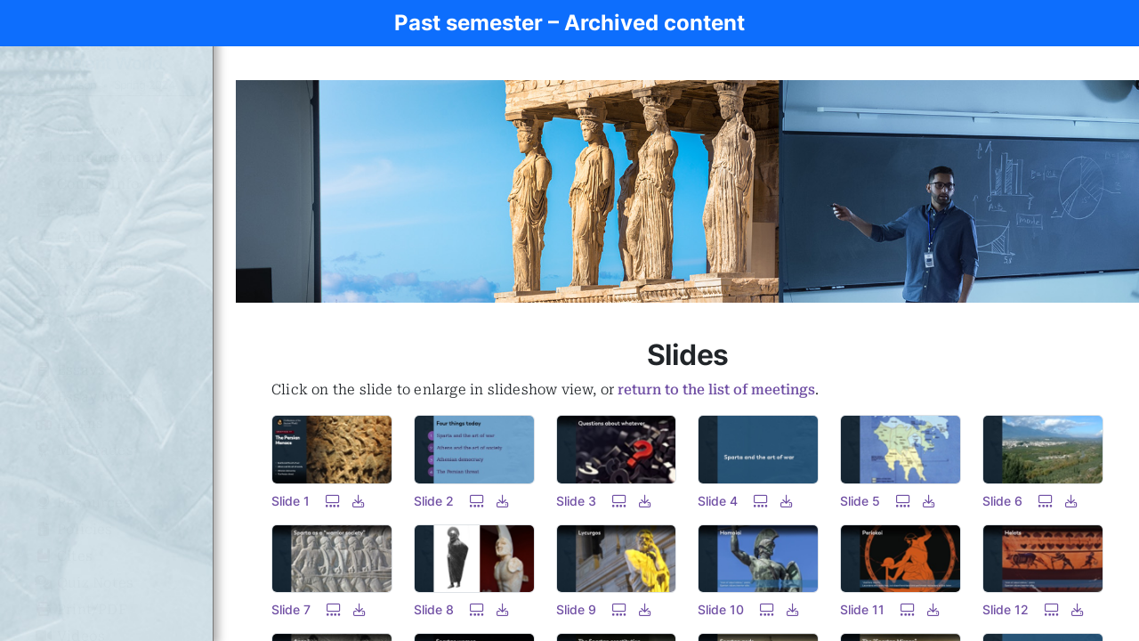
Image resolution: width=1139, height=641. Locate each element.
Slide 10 (721, 609)
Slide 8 (434, 609)
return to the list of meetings (716, 389)
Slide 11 (862, 609)
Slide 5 (860, 500)
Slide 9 (576, 609)
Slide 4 (718, 500)
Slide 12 (1005, 609)
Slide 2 (434, 500)
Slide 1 (290, 500)
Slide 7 (291, 609)
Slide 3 (576, 500)
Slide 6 (1002, 500)
